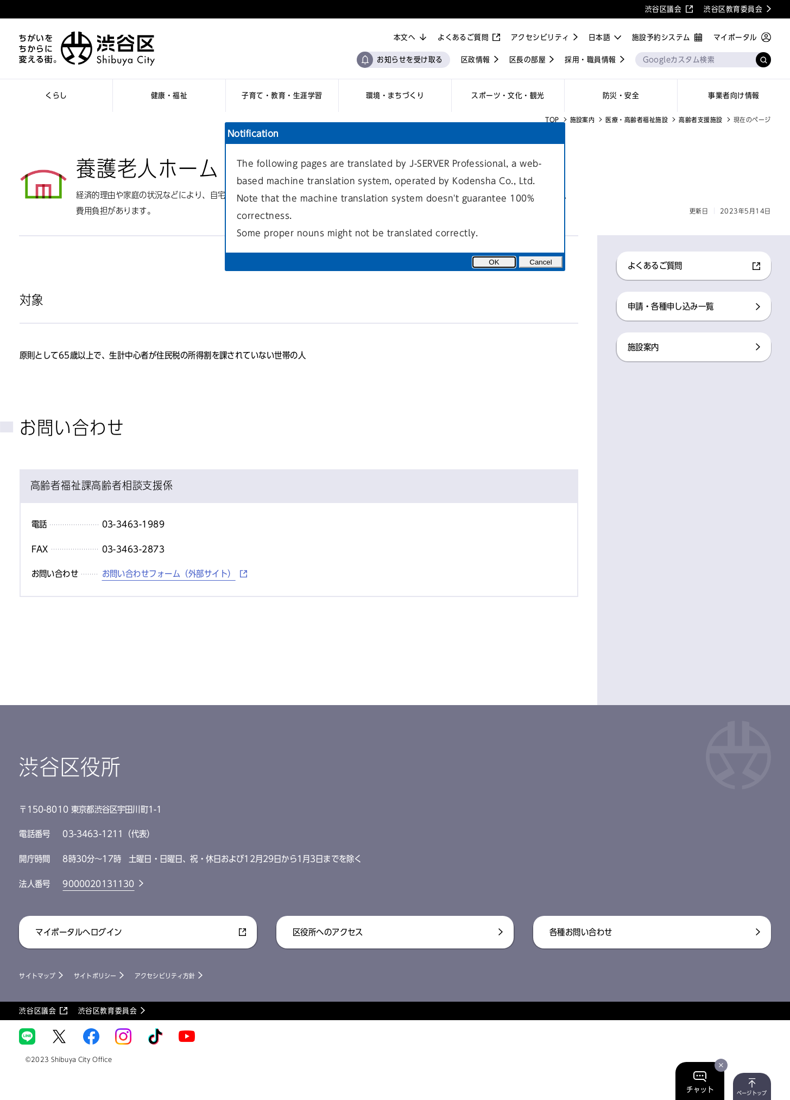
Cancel (540, 262)
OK (494, 262)
